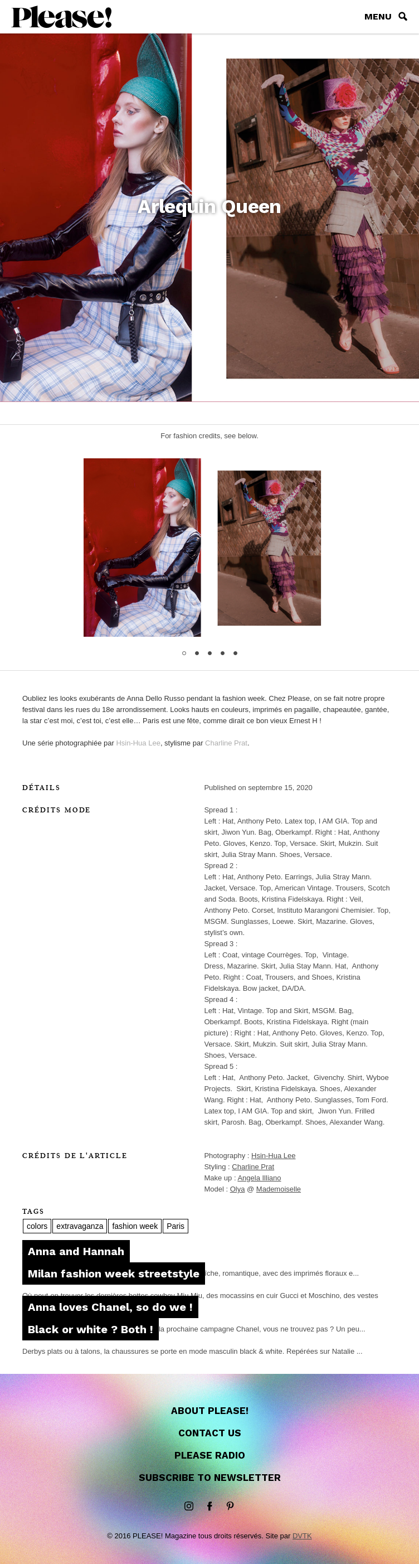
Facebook (209, 1506)
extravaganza (79, 1226)
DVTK (302, 1536)
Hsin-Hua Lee (138, 743)
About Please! (210, 1410)
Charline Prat (226, 743)
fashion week (135, 1226)
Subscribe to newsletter (210, 1477)
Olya (237, 1189)
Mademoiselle (278, 1189)
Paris (175, 1226)
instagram (189, 1506)
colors (37, 1226)
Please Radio (209, 1455)
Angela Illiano (259, 1178)
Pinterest (230, 1506)
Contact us (209, 1433)
